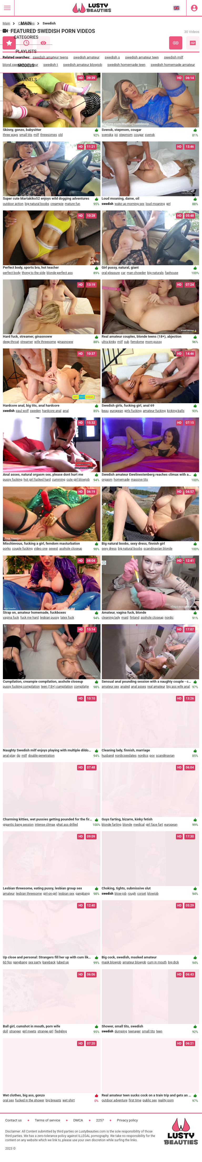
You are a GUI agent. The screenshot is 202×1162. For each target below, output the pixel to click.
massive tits (139, 479)
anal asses (138, 686)
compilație (81, 686)
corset (141, 893)
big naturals (155, 272)
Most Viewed (43, 43)
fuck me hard (29, 617)
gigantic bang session (18, 824)
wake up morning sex (129, 203)
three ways (10, 134)
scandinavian (165, 755)
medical (138, 824)
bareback (49, 962)
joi (116, 134)
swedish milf (173, 57)
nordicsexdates (126, 755)
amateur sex (110, 686)
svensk (150, 134)
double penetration (41, 755)
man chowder (136, 272)
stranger (15, 1031)
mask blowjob (111, 962)
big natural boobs (37, 203)
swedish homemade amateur (173, 65)
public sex (150, 1100)
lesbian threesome (29, 893)
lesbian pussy (49, 617)
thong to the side (33, 272)
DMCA (78, 1120)
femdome (137, 341)
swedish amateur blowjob (82, 65)
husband (108, 755)
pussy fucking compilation (21, 686)
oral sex (8, 1100)
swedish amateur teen (142, 57)
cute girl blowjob (78, 479)
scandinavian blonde (158, 548)
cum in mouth (156, 962)
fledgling (61, 1031)
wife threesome (45, 341)
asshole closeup (70, 548)
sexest (53, 548)
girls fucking (133, 410)
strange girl (45, 1031)
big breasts (53, 1100)
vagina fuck (11, 617)
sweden (35, 410)
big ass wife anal (178, 686)
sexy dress (109, 548)
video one (41, 548)
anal (66, 410)
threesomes (48, 134)
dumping (121, 1031)
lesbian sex (66, 893)
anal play (9, 755)
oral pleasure (111, 272)
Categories (26, 23)
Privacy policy (127, 1120)
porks (7, 548)
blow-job (121, 893)
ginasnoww (65, 341)
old (60, 134)
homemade (122, 479)
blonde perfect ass (60, 272)
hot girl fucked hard (37, 479)
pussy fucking (12, 479)
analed (125, 686)
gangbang (82, 893)
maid (124, 617)
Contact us (13, 1120)
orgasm (107, 479)
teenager (134, 1031)
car (123, 272)
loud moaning (155, 203)
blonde (127, 824)
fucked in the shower (29, 1100)
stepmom (126, 134)
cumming (58, 479)
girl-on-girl (50, 893)
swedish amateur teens (50, 57)
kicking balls (175, 410)
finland (134, 617)
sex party (34, 962)
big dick (173, 962)
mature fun (72, 203)
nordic (169, 617)
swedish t (50, 65)
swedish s (112, 57)
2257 (100, 1120)
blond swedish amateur (20, 65)
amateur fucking (154, 410)
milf (36, 134)
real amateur (156, 686)
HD (193, 43)
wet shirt (69, 1100)
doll (5, 1031)
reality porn (166, 1100)
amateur (9, 893)
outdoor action (13, 203)
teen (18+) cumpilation (57, 686)
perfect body (12, 272)
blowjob (153, 893)
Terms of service (47, 1120)
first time (135, 1100)
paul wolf (22, 410)
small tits (25, 134)
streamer (26, 341)
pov (152, 755)
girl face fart (154, 824)
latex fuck (67, 617)
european (116, 410)
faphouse (171, 272)
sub (126, 341)
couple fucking (22, 548)
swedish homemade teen (126, 65)
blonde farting (112, 824)
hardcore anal (51, 410)
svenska (107, 134)
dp (18, 755)
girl (168, 203)
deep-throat (11, 341)
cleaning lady (111, 617)
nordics (143, 755)
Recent (26, 43)
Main (6, 23)
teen (159, 1031)
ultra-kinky (109, 341)
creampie (57, 203)
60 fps (7, 962)
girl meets (29, 1031)
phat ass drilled (67, 824)
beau (105, 410)
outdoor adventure (115, 1100)
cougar (139, 134)
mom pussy (153, 341)
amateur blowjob (134, 962)
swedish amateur (86, 57)
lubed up (63, 962)
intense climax (45, 824)
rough (132, 893)
